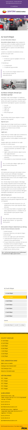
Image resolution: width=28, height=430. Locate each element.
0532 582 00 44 (18, 1)
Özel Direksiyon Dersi (6, 368)
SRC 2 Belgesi (4, 381)
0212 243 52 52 (9, 1)
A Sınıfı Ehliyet (9, 301)
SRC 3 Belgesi (4, 383)
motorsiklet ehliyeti (9, 325)
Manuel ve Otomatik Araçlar (8, 371)
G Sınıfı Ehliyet (9, 316)
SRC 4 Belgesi (4, 386)
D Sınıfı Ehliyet (9, 312)
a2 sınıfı (16, 325)
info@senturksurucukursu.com (13, 3)
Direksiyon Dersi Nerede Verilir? (8, 366)
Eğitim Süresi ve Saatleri (7, 363)
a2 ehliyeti (22, 325)
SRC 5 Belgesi (4, 388)
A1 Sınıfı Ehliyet (9, 293)
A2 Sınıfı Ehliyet (9, 297)
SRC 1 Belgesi (4, 378)
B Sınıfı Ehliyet (9, 304)
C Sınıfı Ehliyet (9, 308)
